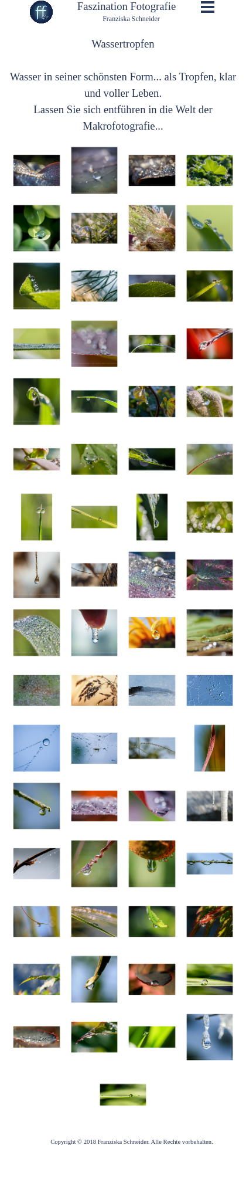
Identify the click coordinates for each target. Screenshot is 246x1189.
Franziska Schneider (131, 19)
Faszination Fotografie (126, 6)
